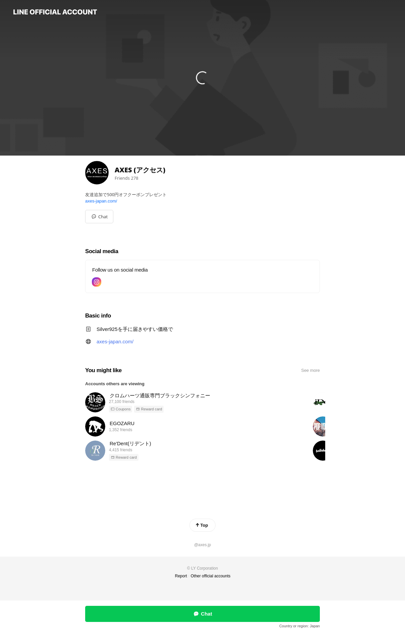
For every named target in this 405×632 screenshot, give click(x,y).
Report (181, 576)
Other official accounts (211, 576)
